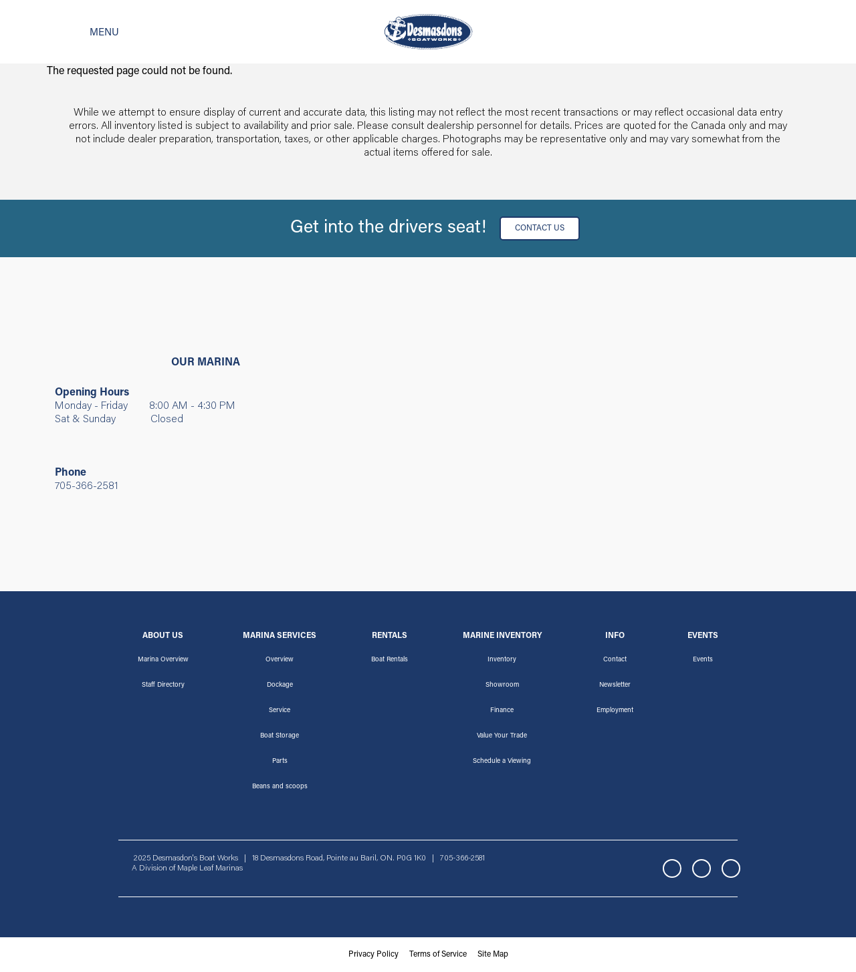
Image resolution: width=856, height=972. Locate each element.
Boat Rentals (389, 660)
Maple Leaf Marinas (210, 868)
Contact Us (539, 228)
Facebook (672, 868)
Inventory (502, 660)
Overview (279, 660)
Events (703, 660)
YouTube (731, 868)
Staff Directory (163, 685)
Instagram (701, 868)
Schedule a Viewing (502, 761)
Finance (502, 710)
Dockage (280, 685)
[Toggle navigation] (83, 32)
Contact (615, 660)
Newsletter (615, 685)
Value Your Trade (502, 736)
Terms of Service (438, 955)
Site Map (492, 955)
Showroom (502, 685)
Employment (615, 710)
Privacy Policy (373, 955)
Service (279, 710)
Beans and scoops (280, 787)
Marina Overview (163, 660)
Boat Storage (279, 736)
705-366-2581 (86, 486)
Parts (280, 761)
